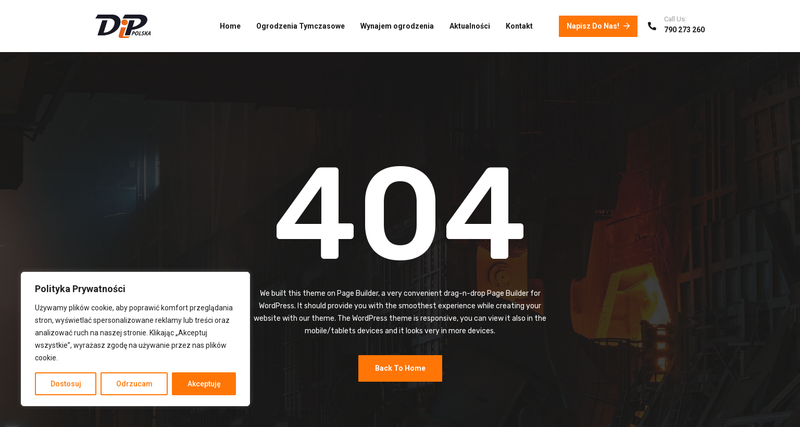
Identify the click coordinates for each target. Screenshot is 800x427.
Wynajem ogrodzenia (397, 26)
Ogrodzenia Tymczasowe (300, 26)
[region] (135, 339)
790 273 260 (684, 30)
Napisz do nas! (598, 26)
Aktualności (469, 26)
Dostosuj (66, 384)
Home (230, 26)
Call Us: (675, 19)
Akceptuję (204, 384)
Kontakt (519, 26)
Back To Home (400, 368)
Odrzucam (134, 384)
